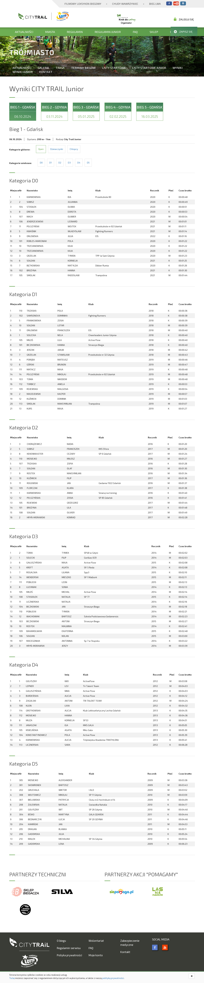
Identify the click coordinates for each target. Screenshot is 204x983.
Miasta (50, 32)
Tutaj (12, 978)
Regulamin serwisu (69, 948)
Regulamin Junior (108, 32)
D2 (59, 162)
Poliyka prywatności (69, 955)
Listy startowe (114, 67)
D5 (88, 162)
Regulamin (75, 32)
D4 (78, 162)
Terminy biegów (83, 67)
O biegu (61, 940)
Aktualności (24, 32)
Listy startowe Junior (149, 67)
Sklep (154, 32)
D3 (69, 162)
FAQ (135, 32)
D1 (50, 162)
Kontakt (45, 72)
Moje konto (96, 955)
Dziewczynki (56, 149)
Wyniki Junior (23, 72)
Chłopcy (74, 149)
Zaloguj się (184, 19)
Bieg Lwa (155, 3)
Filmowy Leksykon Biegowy (82, 3)
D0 (41, 162)
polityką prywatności (113, 978)
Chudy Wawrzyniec (125, 3)
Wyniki (178, 67)
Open (41, 149)
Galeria (43, 67)
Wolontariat (96, 940)
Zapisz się (183, 31)
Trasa (60, 67)
